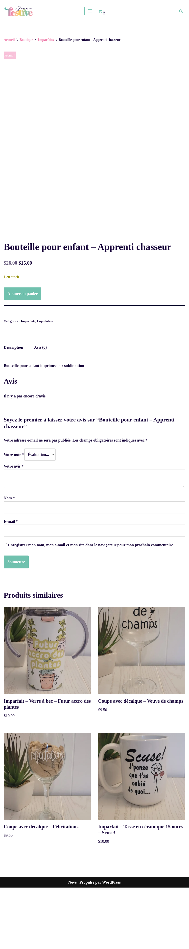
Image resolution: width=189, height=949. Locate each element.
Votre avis (14, 527)
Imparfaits (46, 40)
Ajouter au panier (22, 354)
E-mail (11, 583)
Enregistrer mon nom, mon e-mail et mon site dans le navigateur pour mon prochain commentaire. (91, 606)
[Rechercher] (181, 11)
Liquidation (45, 382)
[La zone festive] (18, 10)
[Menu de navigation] (90, 11)
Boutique (26, 40)
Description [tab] (13, 408)
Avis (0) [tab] (40, 408)
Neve (72, 944)
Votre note (14, 515)
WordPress (111, 944)
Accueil (9, 40)
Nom (9, 559)
